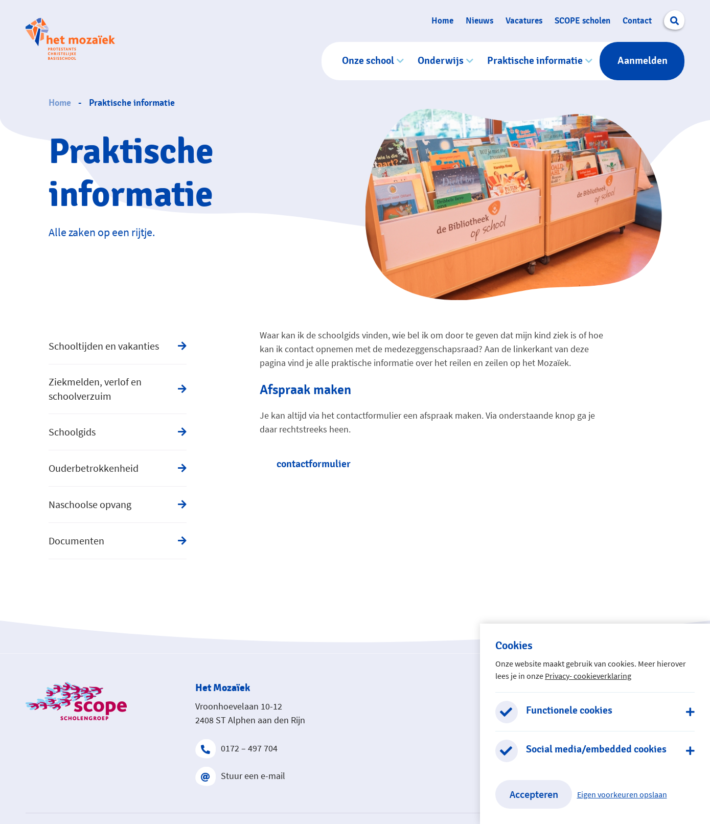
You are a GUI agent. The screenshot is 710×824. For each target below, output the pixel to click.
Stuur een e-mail (240, 776)
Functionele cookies (569, 710)
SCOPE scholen (582, 20)
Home (442, 20)
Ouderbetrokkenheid (94, 468)
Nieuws (479, 20)
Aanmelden (642, 61)
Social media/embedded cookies (596, 749)
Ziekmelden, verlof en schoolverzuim (95, 388)
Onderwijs (441, 61)
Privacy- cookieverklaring (588, 676)
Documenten (76, 540)
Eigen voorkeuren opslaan (622, 794)
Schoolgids (72, 431)
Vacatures (524, 20)
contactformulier (314, 464)
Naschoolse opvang (90, 504)
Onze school (368, 61)
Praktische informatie (535, 61)
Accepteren (534, 794)
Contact (637, 20)
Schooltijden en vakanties (104, 345)
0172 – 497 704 (236, 748)
